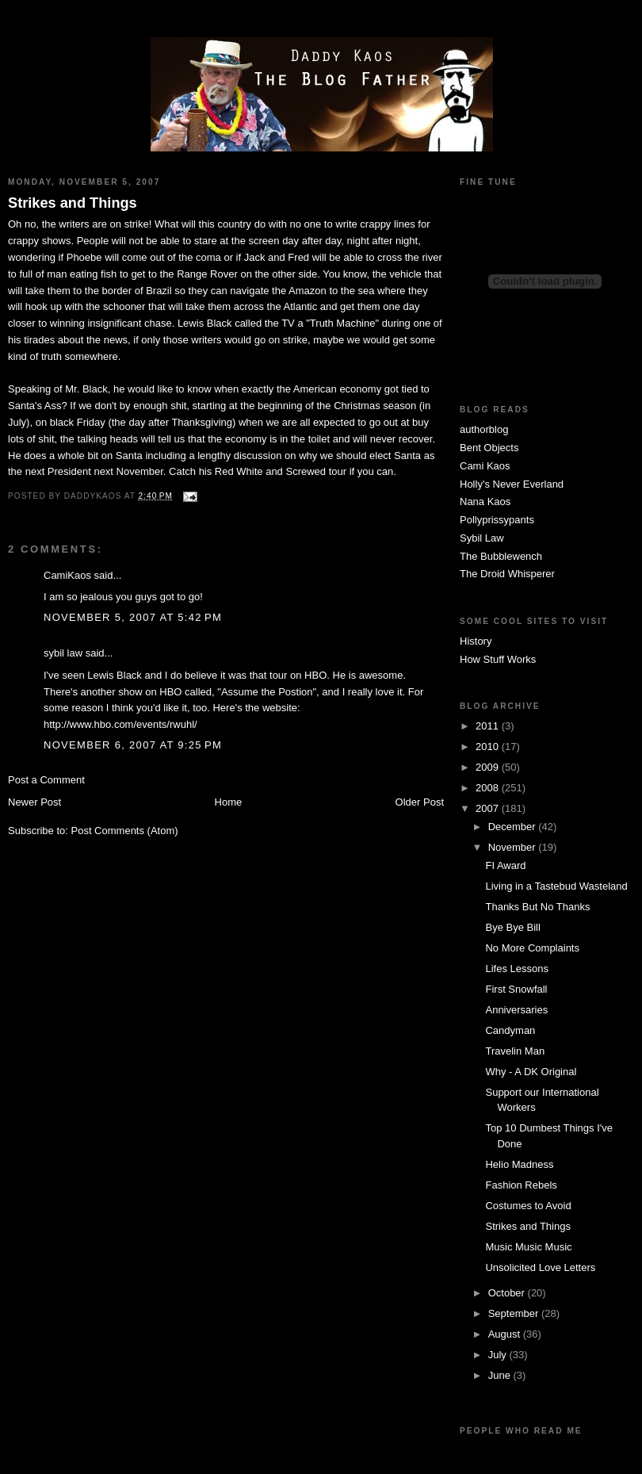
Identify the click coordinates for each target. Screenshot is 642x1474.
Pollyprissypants (497, 520)
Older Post (420, 802)
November (513, 847)
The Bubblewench (501, 556)
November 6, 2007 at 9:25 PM (133, 745)
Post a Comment (46, 780)
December (513, 827)
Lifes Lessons (516, 968)
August (505, 1334)
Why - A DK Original (530, 1072)
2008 (489, 788)
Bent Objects (489, 448)
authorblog (484, 429)
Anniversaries (516, 1010)
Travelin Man (515, 1051)
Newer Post (34, 802)
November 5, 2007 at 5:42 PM (133, 617)
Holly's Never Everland (512, 484)
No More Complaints (532, 948)
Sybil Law (482, 538)
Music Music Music (528, 1247)
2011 (489, 726)
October (508, 1293)
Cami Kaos (485, 466)
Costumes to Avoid (528, 1206)
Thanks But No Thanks (537, 907)
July (499, 1355)
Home (229, 802)
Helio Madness (519, 1164)
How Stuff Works (498, 659)
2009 (489, 767)
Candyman (510, 1030)
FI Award (505, 865)
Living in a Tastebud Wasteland (556, 886)
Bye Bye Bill (512, 927)
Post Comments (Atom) (124, 831)
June (501, 1375)
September (514, 1313)
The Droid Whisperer (507, 574)
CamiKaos (67, 575)
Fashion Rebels (520, 1185)
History (475, 641)
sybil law (63, 653)
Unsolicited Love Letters (540, 1267)
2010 (489, 746)
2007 (489, 808)
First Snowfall (516, 989)
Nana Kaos (485, 501)
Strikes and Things (72, 203)
